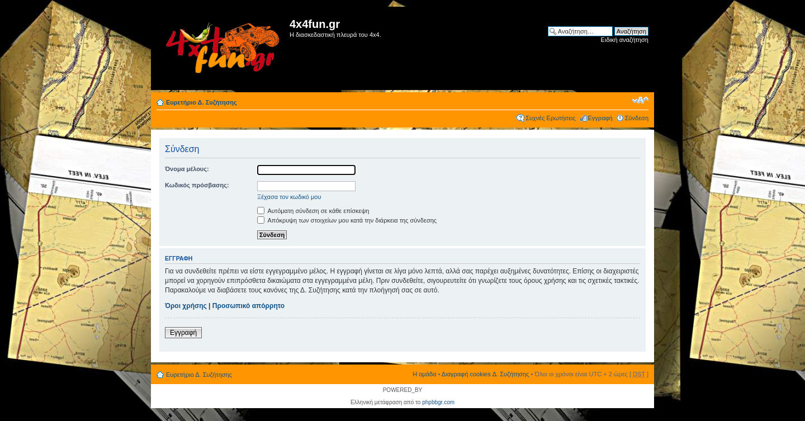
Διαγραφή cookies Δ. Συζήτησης (485, 374)
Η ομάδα (424, 374)
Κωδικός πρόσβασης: (197, 185)
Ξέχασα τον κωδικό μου (289, 196)
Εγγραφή (600, 118)
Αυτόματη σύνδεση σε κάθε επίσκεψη (313, 210)
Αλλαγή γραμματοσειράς (640, 100)
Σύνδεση (636, 118)
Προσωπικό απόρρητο (248, 306)
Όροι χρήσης (186, 306)
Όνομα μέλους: (187, 168)
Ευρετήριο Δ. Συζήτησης (201, 102)
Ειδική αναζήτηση (624, 39)
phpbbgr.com (438, 402)
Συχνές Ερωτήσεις (550, 118)
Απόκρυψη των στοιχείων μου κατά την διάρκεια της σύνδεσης (347, 220)
